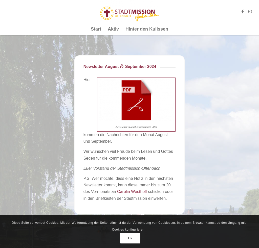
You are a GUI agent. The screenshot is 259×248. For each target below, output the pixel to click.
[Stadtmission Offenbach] (129, 11)
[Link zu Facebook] (242, 11)
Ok (130, 238)
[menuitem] (96, 29)
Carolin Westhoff (132, 191)
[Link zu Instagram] (250, 11)
